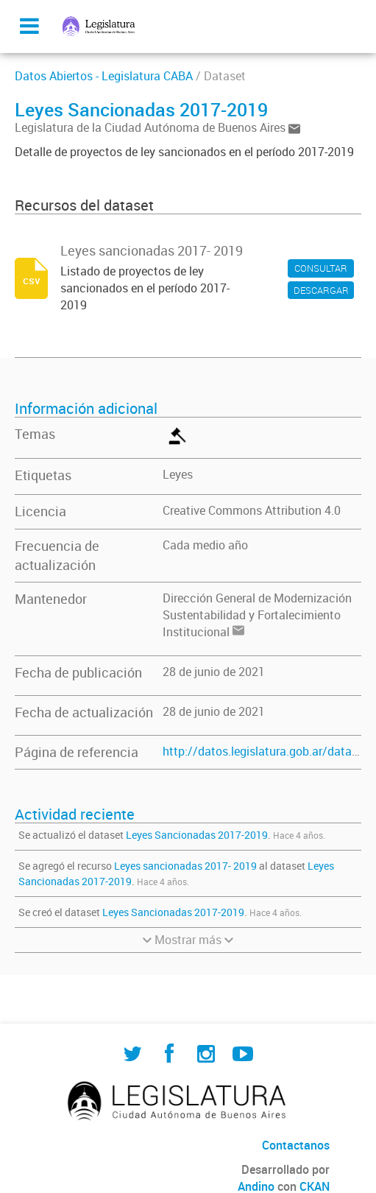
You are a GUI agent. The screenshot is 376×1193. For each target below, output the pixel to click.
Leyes (178, 474)
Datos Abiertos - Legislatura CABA (104, 76)
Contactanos (296, 1145)
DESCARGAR (321, 290)
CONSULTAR (320, 268)
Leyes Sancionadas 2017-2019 (197, 835)
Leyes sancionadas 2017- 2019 (185, 866)
